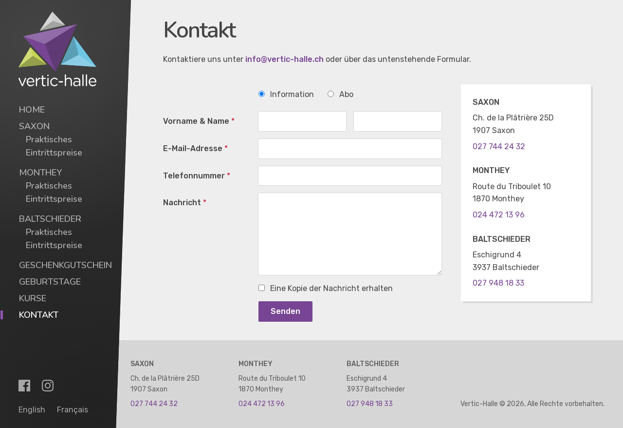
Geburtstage (50, 282)
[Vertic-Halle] (57, 49)
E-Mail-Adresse (195, 148)
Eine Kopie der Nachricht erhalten (325, 288)
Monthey (40, 172)
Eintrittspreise (54, 152)
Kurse (32, 298)
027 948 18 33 (498, 283)
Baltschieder (50, 219)
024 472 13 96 (499, 214)
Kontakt (38, 315)
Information (286, 94)
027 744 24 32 (499, 146)
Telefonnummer (196, 175)
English (31, 409)
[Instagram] (48, 385)
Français (72, 409)
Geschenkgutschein (65, 265)
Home (32, 110)
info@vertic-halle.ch (284, 59)
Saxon (34, 126)
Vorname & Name (199, 121)
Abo (340, 94)
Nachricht (184, 202)
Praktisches (49, 139)
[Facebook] (24, 385)
